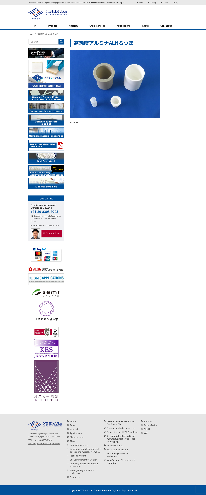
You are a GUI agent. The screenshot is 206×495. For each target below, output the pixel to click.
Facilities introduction (117, 449)
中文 (176, 2)
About (145, 26)
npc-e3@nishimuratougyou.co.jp (45, 225)
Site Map (152, 2)
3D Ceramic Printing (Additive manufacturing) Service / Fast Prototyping (121, 439)
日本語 (165, 2)
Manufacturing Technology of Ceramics (121, 461)
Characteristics (97, 26)
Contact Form (51, 233)
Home (140, 2)
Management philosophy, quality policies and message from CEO (85, 450)
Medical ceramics (115, 445)
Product (52, 26)
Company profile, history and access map (84, 465)
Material (72, 26)
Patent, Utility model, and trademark (82, 472)
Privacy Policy (150, 425)
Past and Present (78, 455)
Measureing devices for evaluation (118, 455)
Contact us (166, 26)
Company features (79, 445)
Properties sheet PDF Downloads (122, 432)
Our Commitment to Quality (83, 459)
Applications (124, 26)
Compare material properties (121, 428)
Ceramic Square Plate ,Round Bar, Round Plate (120, 423)
